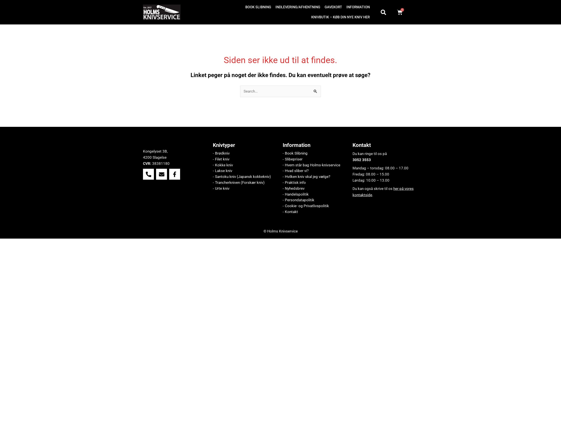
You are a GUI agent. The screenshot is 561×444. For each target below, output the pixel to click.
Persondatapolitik (299, 200)
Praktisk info (295, 183)
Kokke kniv (224, 165)
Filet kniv (222, 159)
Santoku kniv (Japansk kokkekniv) (243, 177)
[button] (359, 7)
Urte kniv (222, 189)
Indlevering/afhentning (297, 7)
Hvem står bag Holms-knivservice (312, 165)
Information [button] (358, 7)
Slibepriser (294, 159)
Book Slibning (296, 153)
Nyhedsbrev (295, 189)
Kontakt (291, 212)
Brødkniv (222, 153)
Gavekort (333, 7)
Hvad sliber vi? (297, 171)
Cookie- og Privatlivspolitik (307, 206)
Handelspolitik (297, 195)
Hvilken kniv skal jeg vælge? (307, 177)
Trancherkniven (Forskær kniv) (240, 183)
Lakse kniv (223, 171)
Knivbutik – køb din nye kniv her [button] (340, 17)
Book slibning (258, 7)
